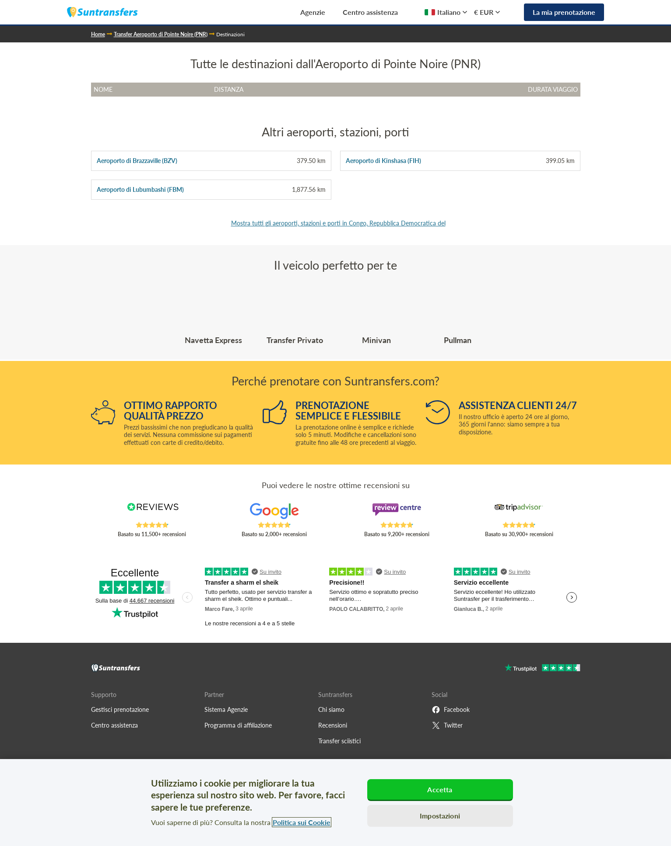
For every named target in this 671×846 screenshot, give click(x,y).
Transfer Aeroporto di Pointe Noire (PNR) (160, 34)
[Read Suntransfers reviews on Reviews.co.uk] (151, 512)
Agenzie (312, 12)
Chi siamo (331, 709)
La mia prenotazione (564, 12)
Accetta (439, 789)
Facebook (451, 709)
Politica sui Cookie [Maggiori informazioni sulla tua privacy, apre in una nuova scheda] (301, 822)
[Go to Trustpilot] (542, 669)
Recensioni (332, 725)
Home (98, 34)
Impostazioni (440, 815)
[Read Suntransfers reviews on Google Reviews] (274, 512)
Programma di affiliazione (238, 725)
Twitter (447, 725)
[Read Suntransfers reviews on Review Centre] (396, 512)
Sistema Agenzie (226, 709)
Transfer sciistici (339, 741)
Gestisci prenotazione (120, 709)
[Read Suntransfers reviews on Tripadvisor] (519, 512)
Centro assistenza (370, 12)
